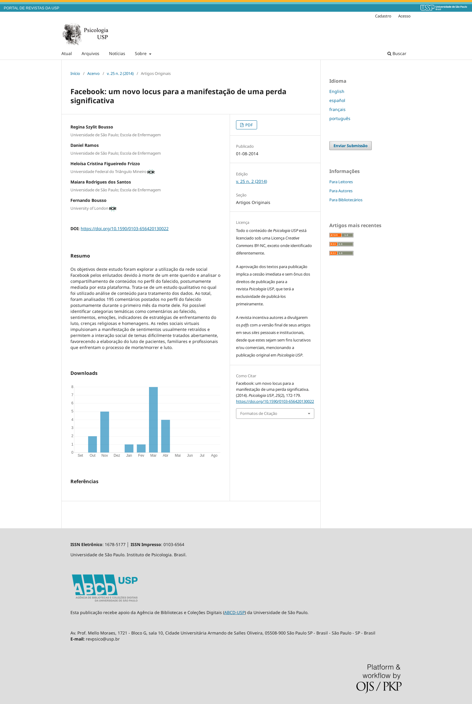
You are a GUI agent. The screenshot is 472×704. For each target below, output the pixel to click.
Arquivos (90, 53)
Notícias (117, 53)
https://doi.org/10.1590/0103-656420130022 (125, 228)
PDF (248, 125)
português (339, 118)
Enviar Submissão (351, 145)
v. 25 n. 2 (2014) (120, 73)
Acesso (404, 16)
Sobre (141, 53)
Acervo (93, 73)
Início (75, 73)
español (337, 100)
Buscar (396, 53)
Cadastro (383, 16)
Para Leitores (341, 181)
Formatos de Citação (258, 413)
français (337, 109)
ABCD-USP (234, 612)
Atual (66, 53)
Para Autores (340, 190)
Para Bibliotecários (345, 199)
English (336, 91)
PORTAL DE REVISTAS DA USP (31, 8)
